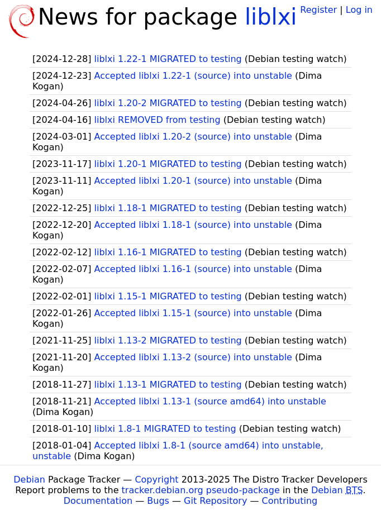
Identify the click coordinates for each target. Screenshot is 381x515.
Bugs (158, 500)
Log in (359, 9)
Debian (29, 479)
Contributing (290, 500)
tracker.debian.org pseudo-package (201, 490)
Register (318, 9)
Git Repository (215, 500)
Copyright (156, 479)
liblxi (271, 17)
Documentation (98, 500)
